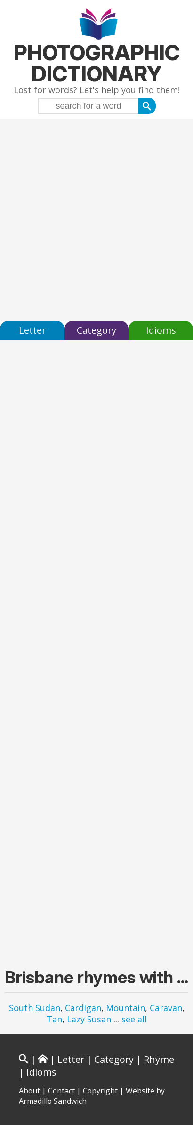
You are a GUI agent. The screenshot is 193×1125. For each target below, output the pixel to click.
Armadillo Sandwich (53, 1101)
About (29, 1090)
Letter (32, 330)
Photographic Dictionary (97, 63)
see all (134, 1019)
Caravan (166, 1007)
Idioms (161, 330)
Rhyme (159, 1059)
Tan (54, 1019)
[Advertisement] (96, 219)
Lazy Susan (89, 1019)
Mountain (125, 1007)
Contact (61, 1090)
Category (96, 330)
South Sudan (34, 1007)
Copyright (100, 1090)
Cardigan (83, 1007)
